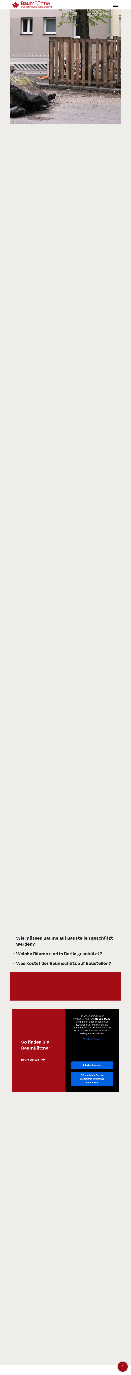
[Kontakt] (123, 1367)
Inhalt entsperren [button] (92, 1013)
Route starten (33, 1008)
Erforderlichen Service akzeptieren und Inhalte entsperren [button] (92, 1027)
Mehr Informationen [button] (92, 987)
